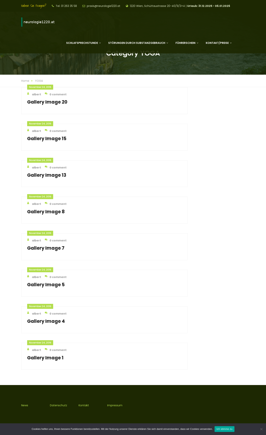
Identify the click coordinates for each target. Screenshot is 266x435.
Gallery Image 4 (46, 321)
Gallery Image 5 (46, 284)
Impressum (114, 405)
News (24, 405)
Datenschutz (58, 405)
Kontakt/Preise (217, 43)
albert (34, 94)
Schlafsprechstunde (82, 43)
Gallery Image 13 (46, 175)
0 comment (56, 94)
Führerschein (185, 43)
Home (25, 81)
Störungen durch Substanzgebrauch (136, 43)
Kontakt (84, 405)
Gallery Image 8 (46, 212)
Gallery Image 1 (45, 358)
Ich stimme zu (224, 429)
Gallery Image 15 (46, 138)
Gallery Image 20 (47, 102)
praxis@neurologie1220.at (103, 6)
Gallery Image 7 (45, 248)
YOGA (39, 81)
